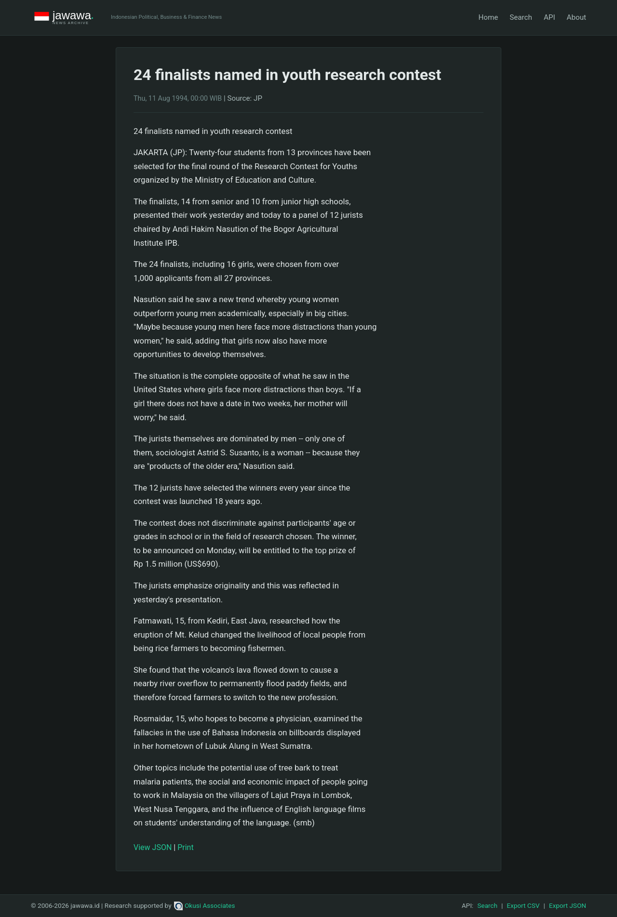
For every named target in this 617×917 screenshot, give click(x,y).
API (549, 17)
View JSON (153, 847)
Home (488, 17)
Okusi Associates (204, 905)
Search (521, 17)
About (576, 17)
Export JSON (567, 905)
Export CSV (523, 905)
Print (185, 847)
